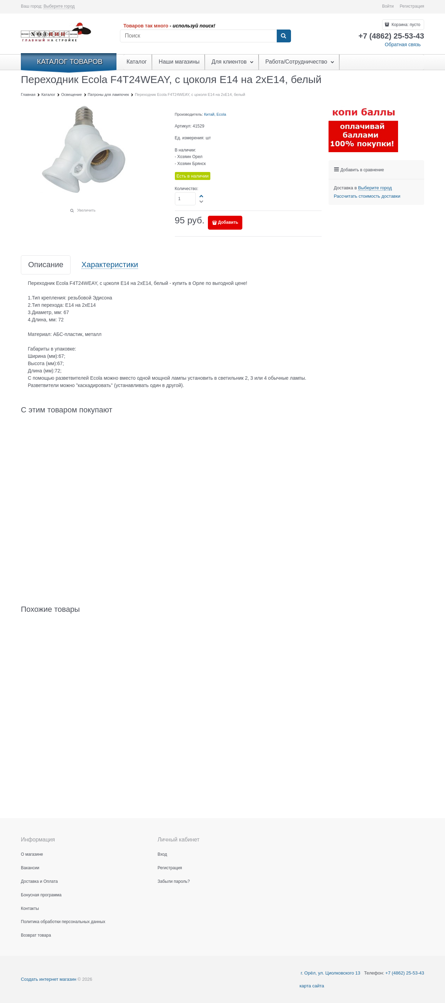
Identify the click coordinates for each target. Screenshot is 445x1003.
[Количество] (185, 198)
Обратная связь (403, 44)
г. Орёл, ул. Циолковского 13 (329, 973)
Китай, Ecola (215, 114)
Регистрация (412, 6)
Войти (388, 6)
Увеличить (86, 210)
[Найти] (284, 36)
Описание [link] (45, 265)
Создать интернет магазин (48, 979)
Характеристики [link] (109, 265)
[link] (59, 6)
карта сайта (311, 985)
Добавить (228, 222)
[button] (201, 196)
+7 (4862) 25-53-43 (404, 973)
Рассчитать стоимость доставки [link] (367, 196)
